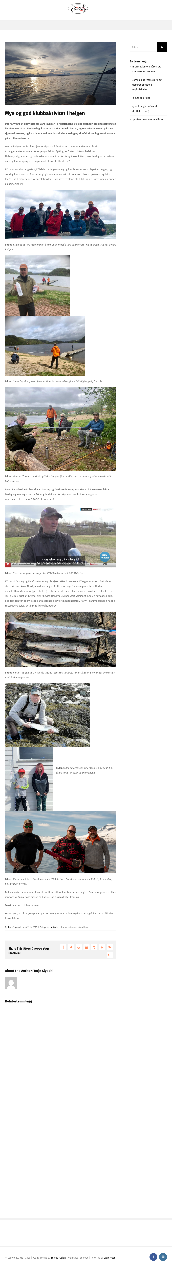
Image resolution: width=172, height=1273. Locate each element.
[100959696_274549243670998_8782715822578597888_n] (60, 73)
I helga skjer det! (141, 97)
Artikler (55, 927)
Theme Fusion (58, 1257)
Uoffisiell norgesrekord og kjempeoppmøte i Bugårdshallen (147, 84)
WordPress (109, 1257)
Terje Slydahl (14, 927)
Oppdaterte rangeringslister (147, 119)
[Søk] (162, 47)
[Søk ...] (143, 47)
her (21, 499)
